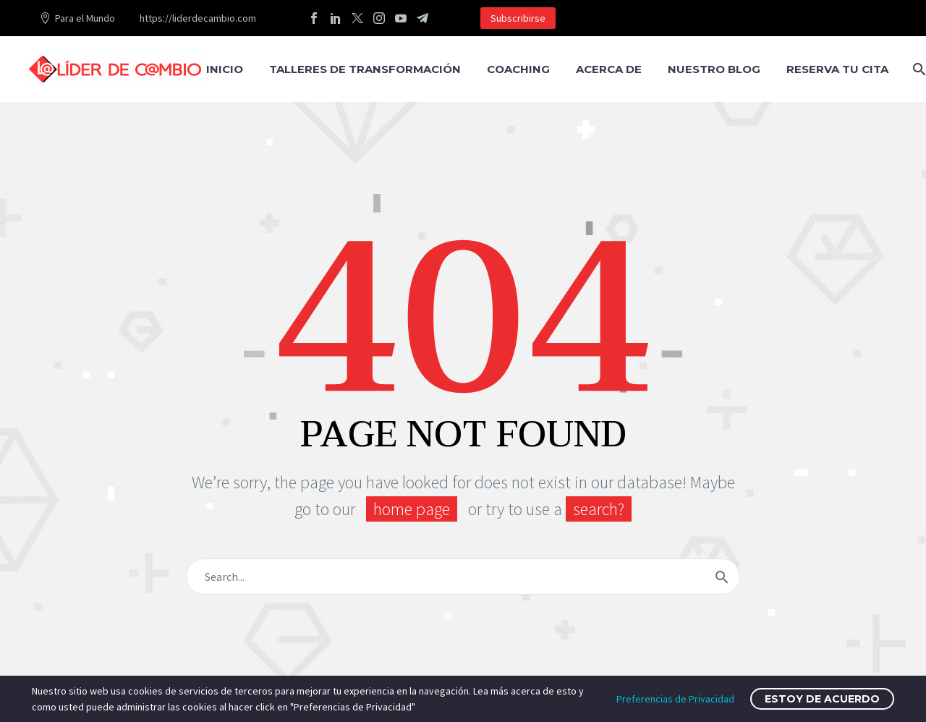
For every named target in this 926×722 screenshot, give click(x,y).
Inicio (224, 69)
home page (411, 509)
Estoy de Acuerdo (822, 698)
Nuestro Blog (714, 69)
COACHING (518, 69)
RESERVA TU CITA (837, 69)
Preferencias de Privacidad (675, 698)
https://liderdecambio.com (198, 18)
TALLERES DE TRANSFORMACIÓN (365, 69)
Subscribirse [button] (517, 18)
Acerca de (609, 69)
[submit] (722, 577)
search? (598, 509)
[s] (463, 577)
